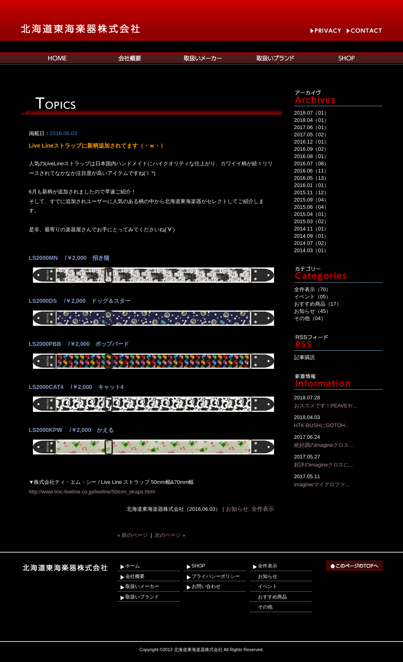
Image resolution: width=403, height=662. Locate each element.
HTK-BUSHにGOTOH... (338, 420)
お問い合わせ (206, 586)
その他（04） (310, 318)
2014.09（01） (311, 235)
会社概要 (135, 576)
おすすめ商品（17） (318, 303)
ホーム (132, 566)
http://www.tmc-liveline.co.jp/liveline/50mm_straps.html (92, 492)
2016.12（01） (311, 141)
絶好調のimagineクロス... (338, 440)
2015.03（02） (311, 221)
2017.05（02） (311, 134)
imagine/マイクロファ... (338, 480)
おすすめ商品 (272, 597)
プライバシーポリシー (216, 576)
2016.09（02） (311, 149)
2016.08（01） (311, 156)
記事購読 (304, 357)
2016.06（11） (311, 170)
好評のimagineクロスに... (338, 460)
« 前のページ (132, 535)
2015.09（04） (311, 199)
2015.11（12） (311, 192)
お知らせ (237, 509)
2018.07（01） (311, 112)
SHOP (198, 566)
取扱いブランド (142, 597)
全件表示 (263, 509)
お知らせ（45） (312, 311)
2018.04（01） (311, 120)
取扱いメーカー (142, 586)
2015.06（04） (311, 207)
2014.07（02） (311, 243)
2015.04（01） (311, 214)
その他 (265, 607)
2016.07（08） (311, 163)
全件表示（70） (312, 289)
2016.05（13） (311, 178)
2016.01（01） (311, 185)
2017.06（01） (311, 127)
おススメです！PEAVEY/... (338, 401)
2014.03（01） (311, 250)
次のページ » (170, 535)
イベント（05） (312, 296)
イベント (267, 586)
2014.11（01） (311, 228)
